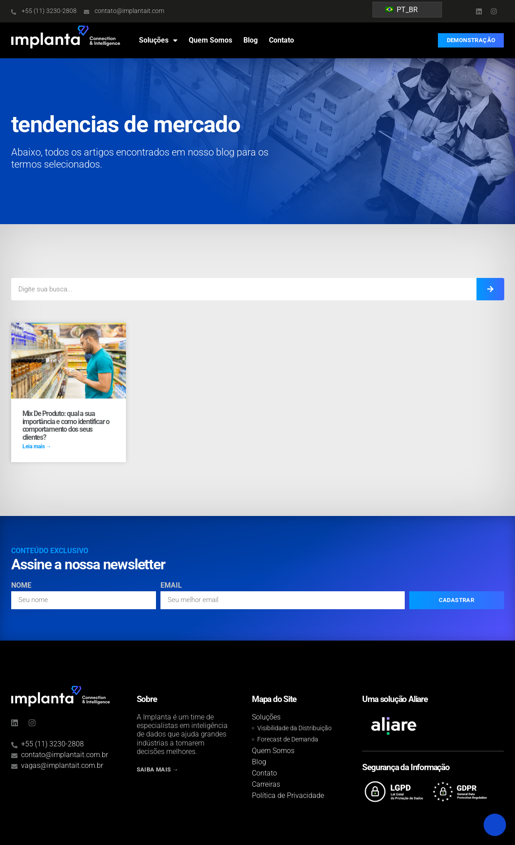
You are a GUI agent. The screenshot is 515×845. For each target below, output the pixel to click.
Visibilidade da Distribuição (294, 728)
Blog (250, 40)
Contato (281, 40)
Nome (21, 585)
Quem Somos (210, 40)
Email (171, 585)
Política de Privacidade (288, 795)
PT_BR (401, 9)
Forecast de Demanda (287, 739)
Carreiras (266, 784)
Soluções (158, 40)
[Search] (490, 289)
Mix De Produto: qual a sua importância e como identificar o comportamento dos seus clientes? (66, 425)
